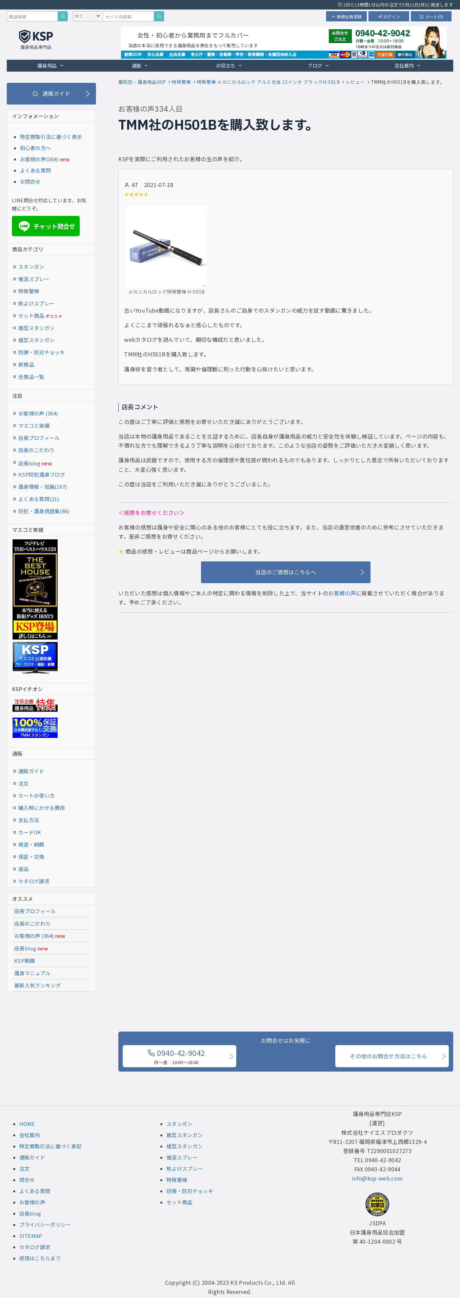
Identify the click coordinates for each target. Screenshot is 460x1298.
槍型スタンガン (36, 340)
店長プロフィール (39, 437)
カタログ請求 (33, 881)
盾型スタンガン (36, 327)
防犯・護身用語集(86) (43, 511)
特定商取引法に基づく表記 (50, 1146)
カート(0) (431, 16)
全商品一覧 (31, 376)
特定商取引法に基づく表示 (51, 136)
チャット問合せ (46, 226)
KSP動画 (24, 960)
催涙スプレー (33, 278)
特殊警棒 (28, 291)
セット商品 (40, 315)
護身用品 (50, 65)
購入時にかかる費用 (41, 807)
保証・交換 (31, 856)
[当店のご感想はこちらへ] (286, 572)
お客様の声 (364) (38, 413)
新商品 (26, 364)
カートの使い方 (36, 795)
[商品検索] (63, 16)
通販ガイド (31, 771)
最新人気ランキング (37, 985)
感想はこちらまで (40, 1258)
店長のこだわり (36, 449)
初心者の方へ (35, 147)
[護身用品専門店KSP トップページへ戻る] (36, 40)
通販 (140, 65)
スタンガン (31, 266)
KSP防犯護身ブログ (41, 474)
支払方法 (28, 819)
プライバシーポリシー (45, 1224)
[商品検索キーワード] (32, 16)
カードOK (29, 832)
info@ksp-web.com (377, 1178)
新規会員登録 (346, 16)
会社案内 (408, 65)
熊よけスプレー (36, 303)
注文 (23, 783)
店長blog (35, 463)
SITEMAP (30, 1235)
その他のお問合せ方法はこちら (388, 1056)
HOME (27, 1123)
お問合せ (30, 181)
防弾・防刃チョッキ (41, 352)
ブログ (318, 65)
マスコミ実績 (33, 425)
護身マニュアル (32, 973)
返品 (23, 868)
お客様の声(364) (39, 159)
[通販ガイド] (51, 94)
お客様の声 (342, 593)
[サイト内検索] (159, 16)
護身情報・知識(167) (42, 486)
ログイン (389, 16)
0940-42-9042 (176, 1056)
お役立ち (229, 65)
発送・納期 (31, 844)
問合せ (27, 1179)
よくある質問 (35, 170)
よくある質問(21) (38, 498)
